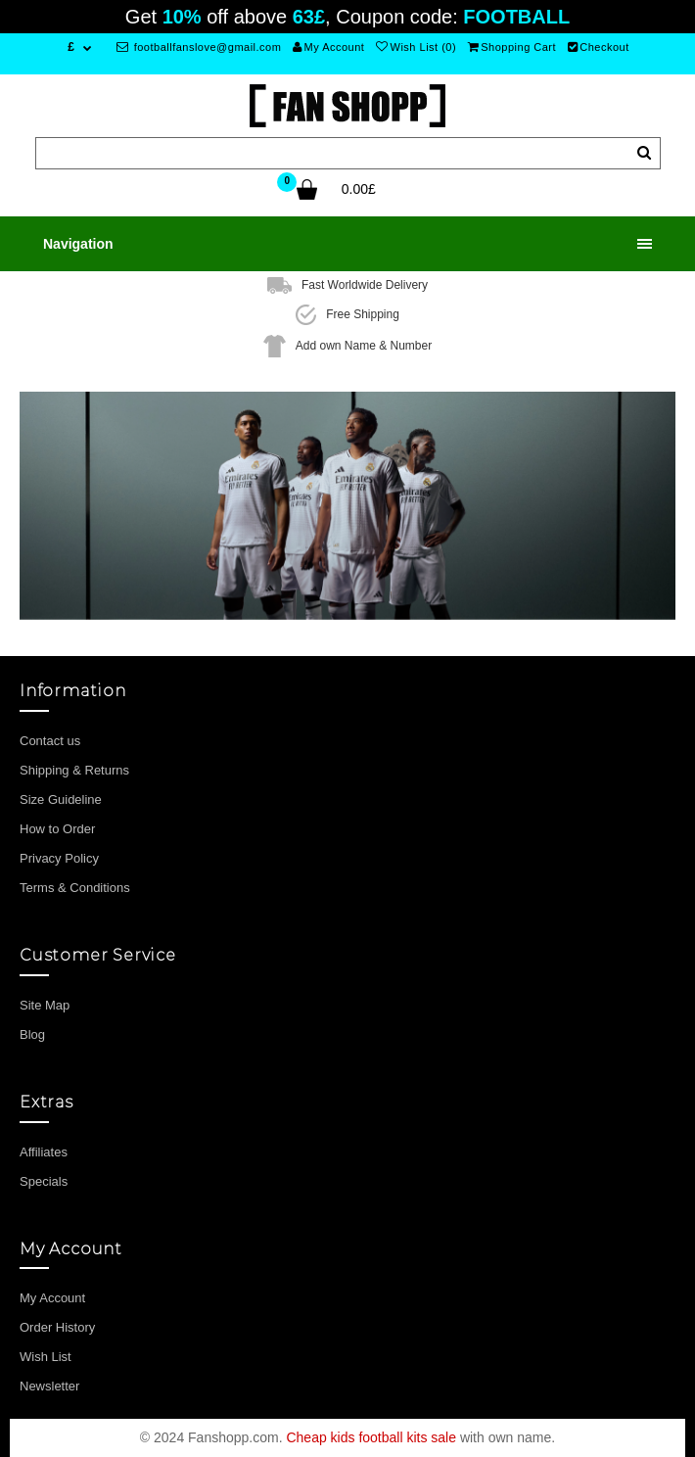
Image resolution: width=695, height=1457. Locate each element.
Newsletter (49, 1386)
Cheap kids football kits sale (371, 1437)
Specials (44, 1181)
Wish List (45, 1356)
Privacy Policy (59, 858)
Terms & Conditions (75, 887)
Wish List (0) (416, 47)
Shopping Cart (512, 47)
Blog (32, 1034)
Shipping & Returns (74, 770)
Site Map (45, 1005)
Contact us (50, 740)
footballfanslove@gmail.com (199, 47)
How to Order (57, 829)
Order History (57, 1327)
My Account (328, 47)
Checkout (598, 47)
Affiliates (44, 1152)
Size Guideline (61, 799)
